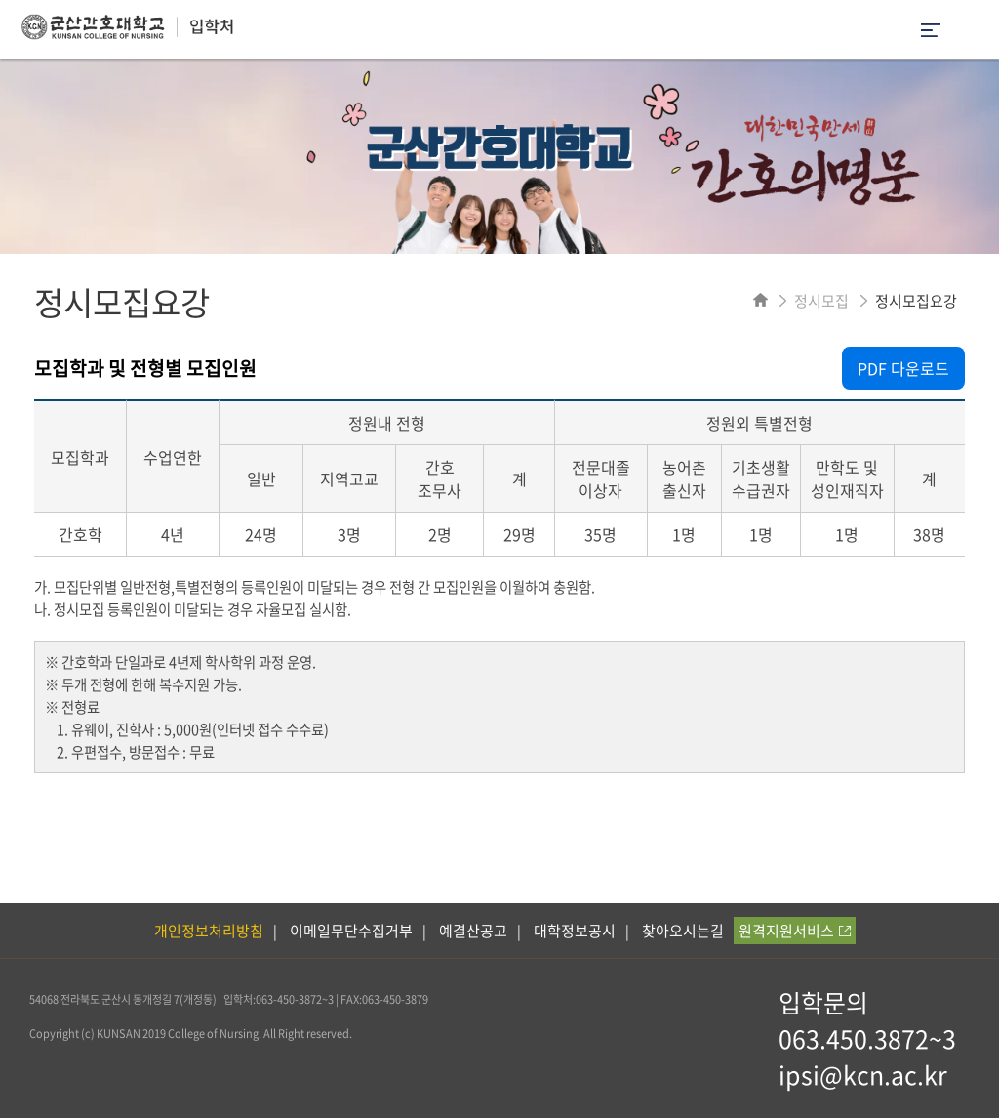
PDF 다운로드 (903, 368)
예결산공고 (473, 930)
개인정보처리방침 (208, 930)
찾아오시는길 (683, 930)
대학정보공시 (575, 930)
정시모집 (821, 300)
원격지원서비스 (795, 930)
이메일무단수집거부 (351, 930)
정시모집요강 (916, 300)
